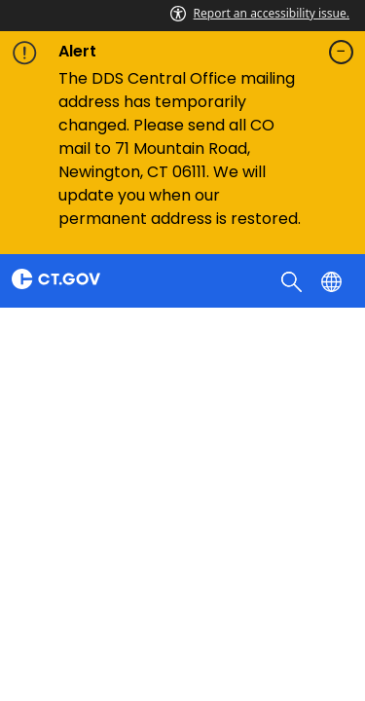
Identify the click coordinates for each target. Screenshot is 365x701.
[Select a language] (333, 280)
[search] (293, 280)
